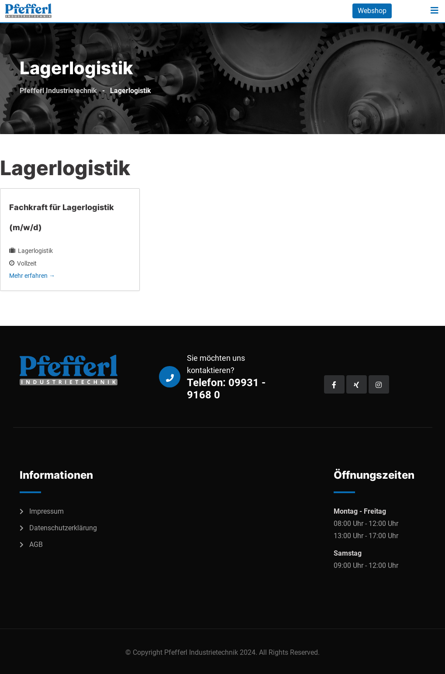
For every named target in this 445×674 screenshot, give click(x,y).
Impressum (46, 511)
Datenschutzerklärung (63, 528)
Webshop (372, 11)
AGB (36, 544)
